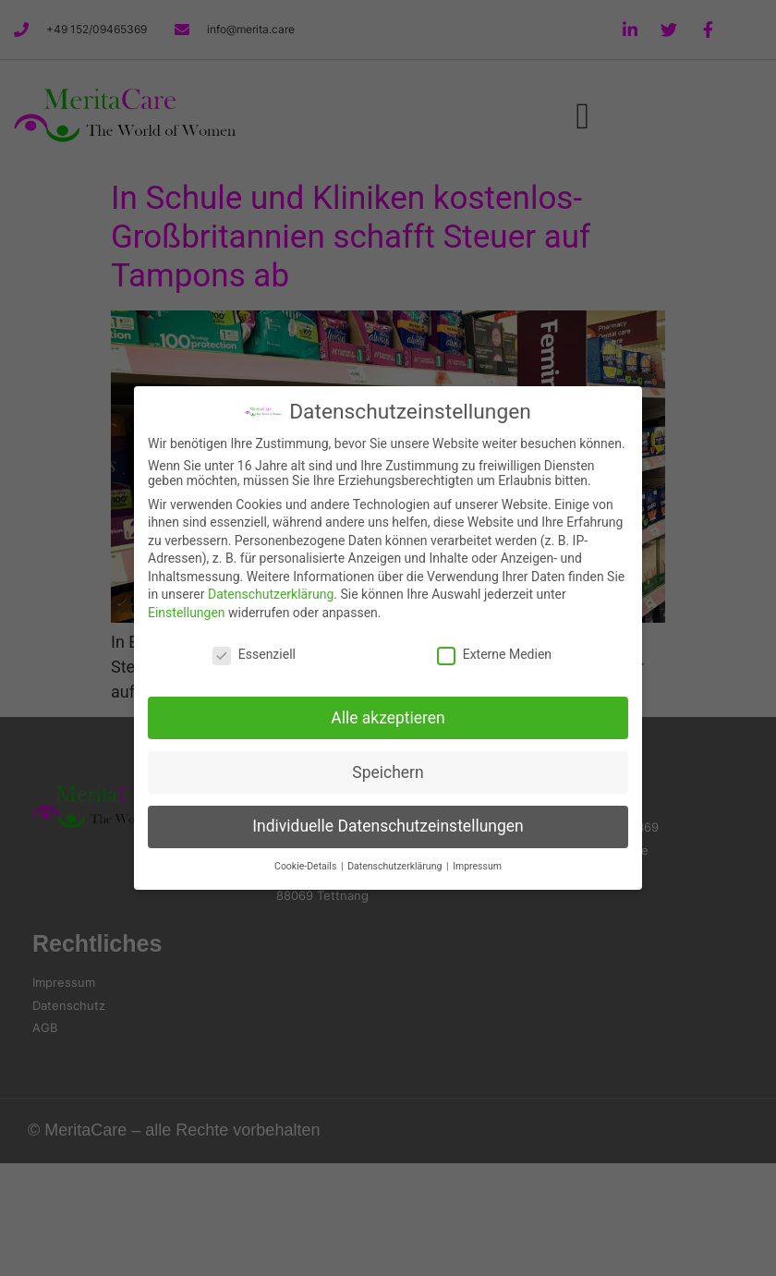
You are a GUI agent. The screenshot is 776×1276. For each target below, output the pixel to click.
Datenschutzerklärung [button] (395, 866)
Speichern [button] (387, 772)
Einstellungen (186, 612)
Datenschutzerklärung (270, 594)
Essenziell (254, 654)
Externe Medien (494, 654)
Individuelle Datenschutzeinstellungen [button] (387, 826)
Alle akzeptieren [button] (388, 718)
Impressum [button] (477, 866)
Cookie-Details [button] (306, 866)
